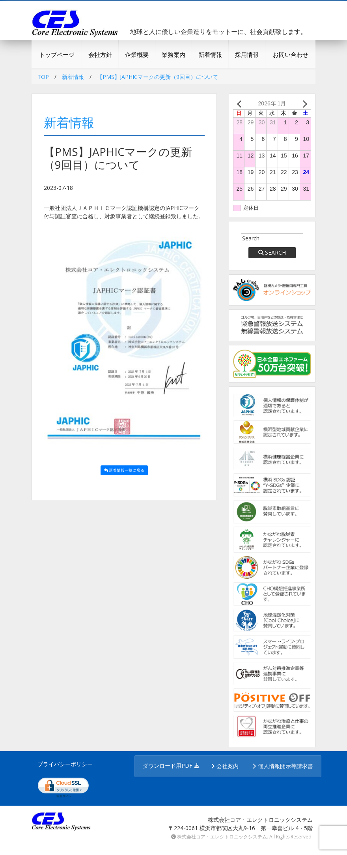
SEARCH (272, 252)
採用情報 (247, 54)
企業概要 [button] (137, 54)
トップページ (57, 54)
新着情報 (210, 54)
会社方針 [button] (100, 54)
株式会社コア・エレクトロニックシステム (222, 836)
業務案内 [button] (173, 54)
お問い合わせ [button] (290, 54)
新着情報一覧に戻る (124, 470)
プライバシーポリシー (65, 764)
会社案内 (227, 766)
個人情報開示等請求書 (285, 766)
